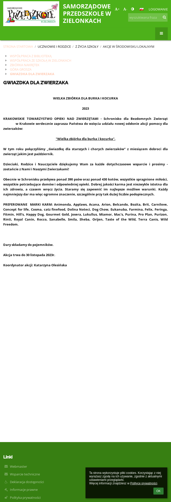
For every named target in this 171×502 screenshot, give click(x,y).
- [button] (125, 9)
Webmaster (18, 466)
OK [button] (158, 491)
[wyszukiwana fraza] (148, 17)
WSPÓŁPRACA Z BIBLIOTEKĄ (31, 56)
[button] (141, 9)
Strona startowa (18, 46)
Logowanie (158, 9)
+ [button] (117, 9)
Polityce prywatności (143, 483)
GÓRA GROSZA (20, 69)
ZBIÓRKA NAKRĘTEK (24, 65)
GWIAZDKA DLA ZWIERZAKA (32, 74)
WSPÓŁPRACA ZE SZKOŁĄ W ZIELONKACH (40, 60)
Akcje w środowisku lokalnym (128, 46)
